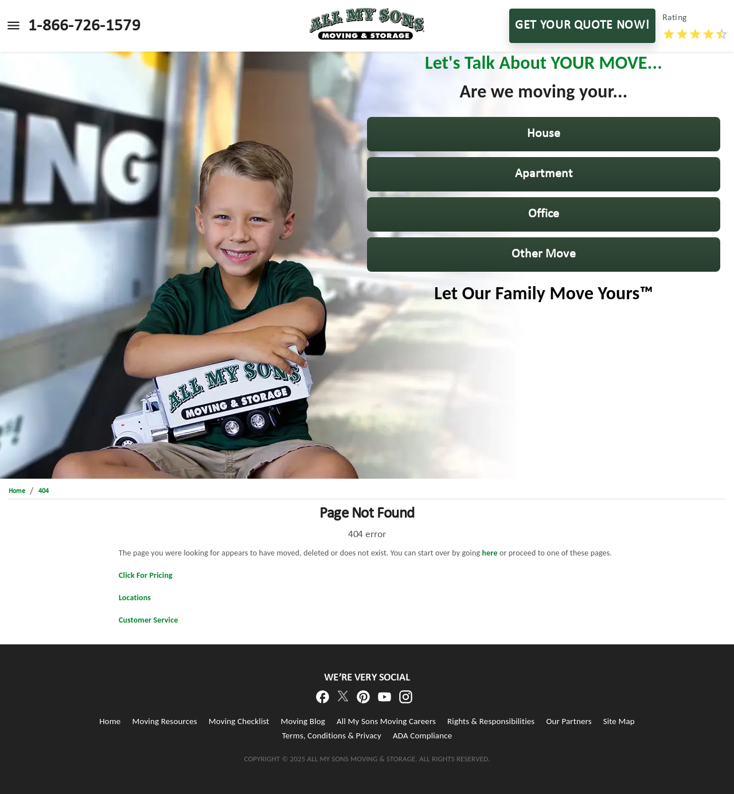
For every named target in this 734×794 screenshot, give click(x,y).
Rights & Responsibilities (490, 721)
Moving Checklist (239, 721)
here (490, 553)
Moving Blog (303, 721)
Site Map (619, 721)
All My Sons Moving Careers (386, 721)
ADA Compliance (422, 735)
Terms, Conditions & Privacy (331, 735)
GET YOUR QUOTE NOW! (582, 26)
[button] (543, 134)
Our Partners (568, 721)
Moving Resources (164, 721)
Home (109, 721)
